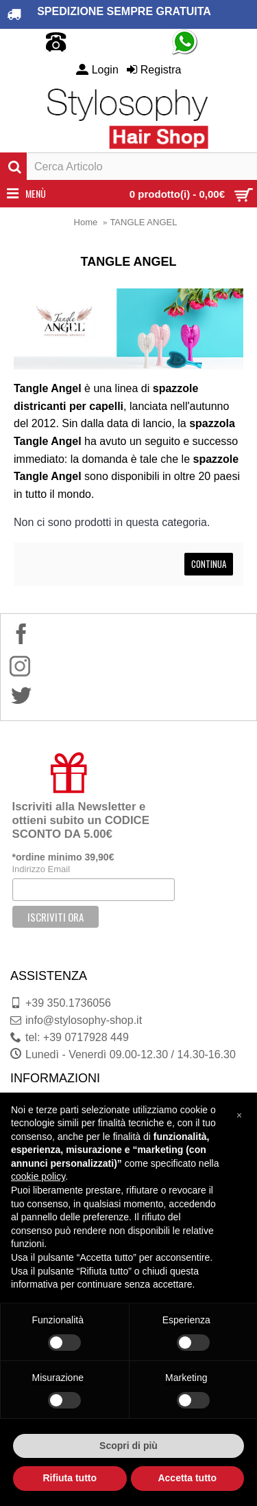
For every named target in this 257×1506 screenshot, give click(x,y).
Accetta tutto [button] (187, 1477)
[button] (239, 1115)
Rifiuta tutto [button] (69, 1477)
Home (86, 222)
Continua (208, 564)
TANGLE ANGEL (143, 222)
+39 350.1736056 (60, 1003)
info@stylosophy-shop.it (76, 1020)
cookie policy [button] (38, 1176)
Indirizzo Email (41, 869)
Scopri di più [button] (128, 1445)
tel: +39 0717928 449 (69, 1037)
